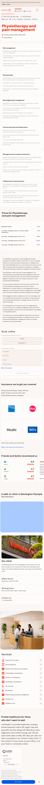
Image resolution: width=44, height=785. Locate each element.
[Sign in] (37, 10)
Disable (4, 4)
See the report (11, 764)
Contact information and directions (9, 773)
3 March (22, 338)
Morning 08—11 (22, 343)
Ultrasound (20, 19)
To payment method (22, 373)
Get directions (7, 496)
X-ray (14, 19)
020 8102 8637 (15, 775)
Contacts (34, 19)
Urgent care (4, 19)
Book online (18, 782)
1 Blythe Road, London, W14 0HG (8, 772)
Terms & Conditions (5, 770)
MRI (10, 19)
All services (27, 19)
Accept (8, 4)
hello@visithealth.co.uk (6, 775)
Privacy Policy (13, 770)
